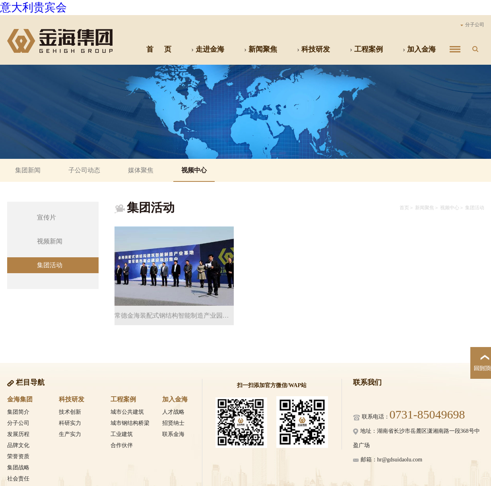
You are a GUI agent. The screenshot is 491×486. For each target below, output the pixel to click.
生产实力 (70, 434)
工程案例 (366, 49)
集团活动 (49, 265)
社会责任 (18, 479)
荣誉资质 (18, 456)
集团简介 (18, 412)
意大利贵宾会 (33, 7)
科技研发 (313, 49)
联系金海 (173, 434)
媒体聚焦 (140, 170)
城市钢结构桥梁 (130, 423)
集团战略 (18, 468)
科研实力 (70, 423)
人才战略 (173, 412)
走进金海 (207, 49)
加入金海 (419, 49)
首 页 (158, 49)
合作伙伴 (122, 445)
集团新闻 (28, 170)
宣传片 (46, 217)
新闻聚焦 (260, 49)
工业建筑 (122, 434)
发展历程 (18, 434)
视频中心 (194, 170)
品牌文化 (18, 445)
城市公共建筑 (127, 412)
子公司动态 (84, 170)
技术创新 (70, 412)
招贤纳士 (173, 423)
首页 (404, 207)
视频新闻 (49, 241)
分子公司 (472, 24)
